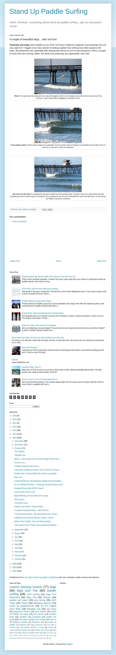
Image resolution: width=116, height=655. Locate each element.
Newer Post (15, 261)
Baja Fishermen (37, 625)
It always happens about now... (27, 466)
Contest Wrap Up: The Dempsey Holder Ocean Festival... (38, 481)
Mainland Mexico (42, 603)
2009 (14, 564)
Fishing (50, 627)
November (19, 445)
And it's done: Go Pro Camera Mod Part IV (39, 379)
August (18, 533)
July (17, 537)
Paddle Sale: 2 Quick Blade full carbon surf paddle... (36, 474)
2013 (14, 427)
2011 (14, 434)
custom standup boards (25, 587)
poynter (23, 638)
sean (33, 638)
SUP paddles (25, 627)
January (18, 559)
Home (58, 261)
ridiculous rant (38, 622)
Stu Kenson (39, 614)
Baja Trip (31, 597)
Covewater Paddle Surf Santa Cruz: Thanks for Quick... (37, 470)
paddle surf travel (18, 600)
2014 (14, 423)
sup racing (39, 600)
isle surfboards (40, 635)
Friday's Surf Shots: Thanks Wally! (28, 507)
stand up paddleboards (21, 606)
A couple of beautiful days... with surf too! (31, 510)
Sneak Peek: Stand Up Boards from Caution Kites (42, 313)
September (20, 530)
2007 (14, 571)
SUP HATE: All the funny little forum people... (40, 289)
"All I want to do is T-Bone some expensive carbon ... (36, 525)
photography (13, 638)
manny (51, 635)
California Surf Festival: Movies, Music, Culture (34, 518)
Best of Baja (39, 627)
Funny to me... (20, 463)
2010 (14, 438)
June (17, 541)
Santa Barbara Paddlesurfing (20, 630)
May (17, 544)
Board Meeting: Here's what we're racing (31, 496)
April (17, 548)
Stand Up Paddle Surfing (48, 11)
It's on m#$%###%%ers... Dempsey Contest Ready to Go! (38, 485)
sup (39, 638)
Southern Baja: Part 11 (31, 367)
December (19, 441)
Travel (24, 603)
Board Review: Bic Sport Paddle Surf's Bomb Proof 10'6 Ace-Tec (49, 277)
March (17, 552)
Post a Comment (19, 221)
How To (53, 619)
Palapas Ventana (20, 622)
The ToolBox (19, 451)
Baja (53, 587)
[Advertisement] (58, 241)
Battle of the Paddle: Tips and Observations (32, 521)
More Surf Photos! (29, 347)
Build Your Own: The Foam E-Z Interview (39, 325)
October (18, 448)
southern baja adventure (30, 617)
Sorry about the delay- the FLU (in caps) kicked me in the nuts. (38, 338)
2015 (14, 419)
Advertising (50, 633)
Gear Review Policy (16, 635)
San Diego (51, 609)
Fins (48, 625)
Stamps (47, 597)
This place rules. (21, 503)
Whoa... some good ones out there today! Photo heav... (37, 459)
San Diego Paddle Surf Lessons (32, 619)
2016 (14, 416)
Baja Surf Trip (27, 590)
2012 (14, 430)
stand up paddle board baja (32, 633)
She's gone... (19, 499)
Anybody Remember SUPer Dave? (29, 488)
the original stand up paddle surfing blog (41, 577)
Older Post (101, 261)
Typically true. (20, 455)
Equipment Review (22, 612)
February (19, 555)
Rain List (18, 477)
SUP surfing (33, 594)
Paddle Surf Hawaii (42, 630)
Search (15, 360)
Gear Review (40, 612)
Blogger (69, 644)
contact (29, 635)
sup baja (46, 638)
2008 (14, 567)
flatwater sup (33, 609)
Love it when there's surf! (24, 492)
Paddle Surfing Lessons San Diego (36, 301)
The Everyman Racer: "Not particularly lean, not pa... (36, 514)
